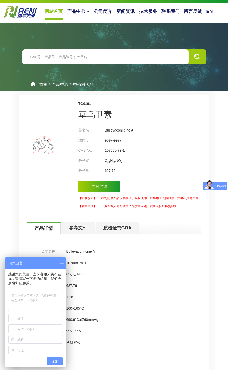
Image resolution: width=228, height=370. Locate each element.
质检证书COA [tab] (117, 227)
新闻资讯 (126, 11)
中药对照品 (83, 84)
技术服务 (148, 11)
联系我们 (171, 11)
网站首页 (54, 11)
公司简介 (103, 11)
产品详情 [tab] (44, 228)
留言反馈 (193, 11)
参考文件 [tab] (78, 227)
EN (209, 11)
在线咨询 (99, 186)
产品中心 (78, 11)
